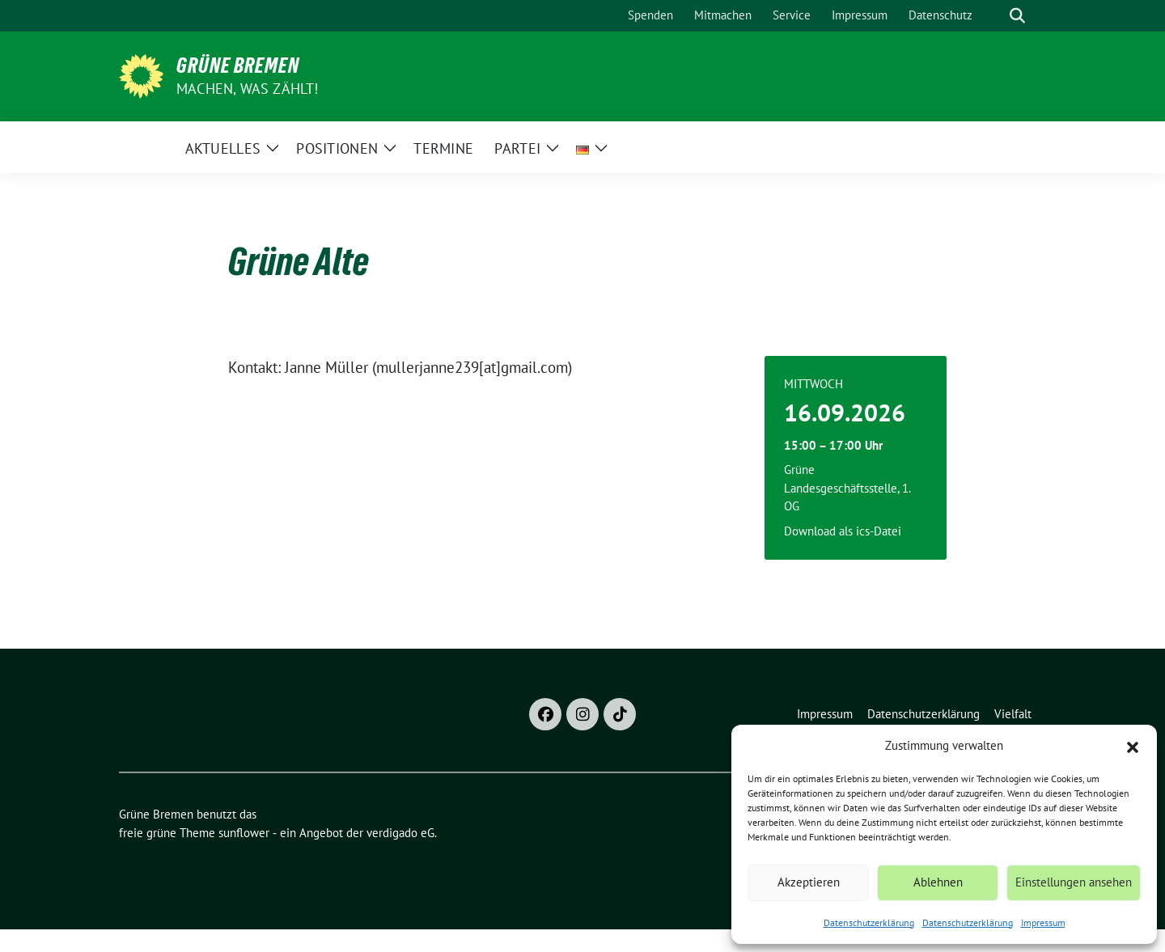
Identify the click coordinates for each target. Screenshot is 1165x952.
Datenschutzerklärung (869, 922)
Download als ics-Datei (842, 531)
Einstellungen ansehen (1073, 882)
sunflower (243, 832)
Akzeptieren (808, 882)
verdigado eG (400, 832)
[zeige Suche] (1017, 16)
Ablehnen (938, 882)
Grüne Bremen (237, 65)
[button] (1133, 746)
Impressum (1043, 922)
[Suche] (994, 16)
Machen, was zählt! (247, 88)
